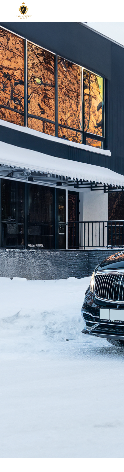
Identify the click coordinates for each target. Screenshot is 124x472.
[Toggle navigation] (107, 11)
